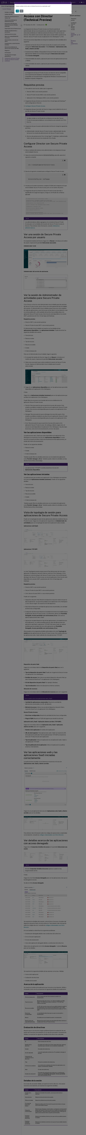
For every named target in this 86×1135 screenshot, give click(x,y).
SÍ (17, 11)
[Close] (71, 3)
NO (21, 11)
